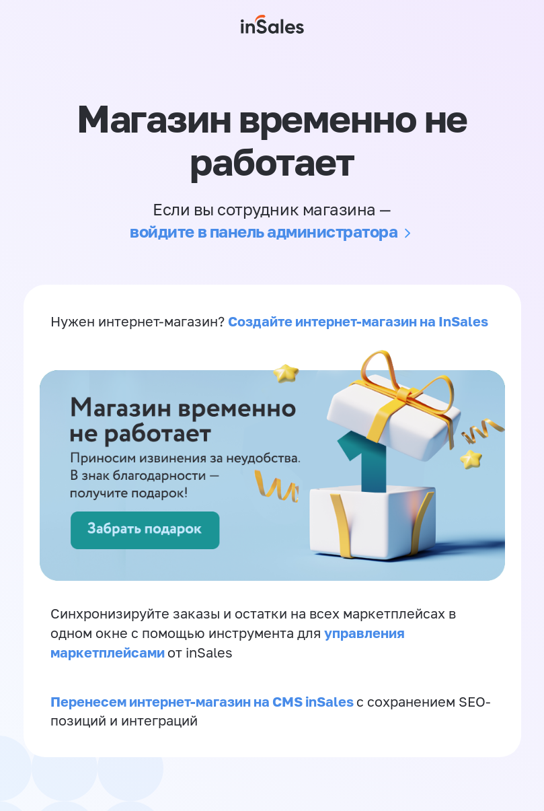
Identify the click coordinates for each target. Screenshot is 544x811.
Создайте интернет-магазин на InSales (358, 321)
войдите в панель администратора (263, 231)
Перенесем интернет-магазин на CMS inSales (203, 701)
